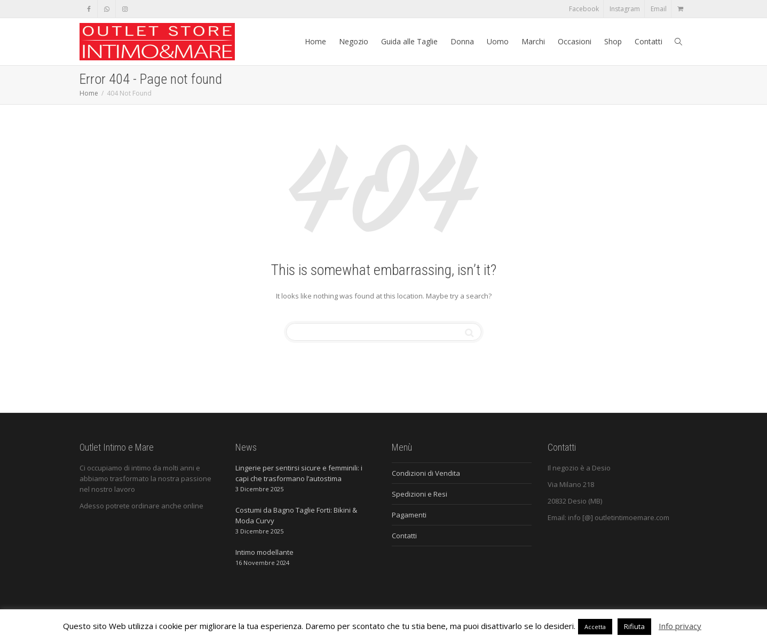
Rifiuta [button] (634, 626)
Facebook (584, 8)
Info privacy (680, 626)
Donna (462, 41)
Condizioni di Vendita (426, 473)
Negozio (353, 41)
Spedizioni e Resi (419, 494)
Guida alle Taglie (409, 41)
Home (315, 41)
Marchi (533, 41)
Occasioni (574, 41)
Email (659, 8)
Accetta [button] (595, 627)
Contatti (648, 41)
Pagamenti (409, 515)
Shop (613, 41)
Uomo (498, 41)
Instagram (625, 8)
